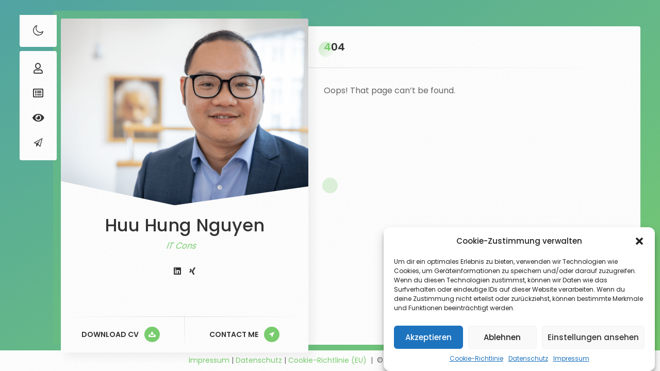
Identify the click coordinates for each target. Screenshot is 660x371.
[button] (639, 241)
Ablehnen (502, 337)
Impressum (571, 358)
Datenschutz (528, 358)
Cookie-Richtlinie (476, 358)
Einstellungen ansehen (593, 337)
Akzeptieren (428, 337)
